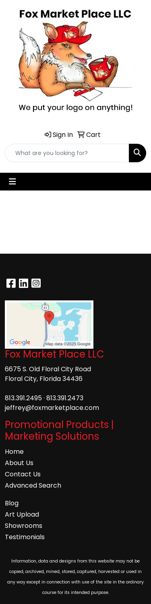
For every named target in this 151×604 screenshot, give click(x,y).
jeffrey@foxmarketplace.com (52, 407)
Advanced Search (33, 485)
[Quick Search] (67, 153)
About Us (19, 462)
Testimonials (25, 537)
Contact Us (23, 474)
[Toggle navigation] (12, 181)
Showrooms (23, 525)
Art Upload (22, 514)
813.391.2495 (23, 398)
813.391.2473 (64, 398)
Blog (12, 503)
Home (14, 451)
